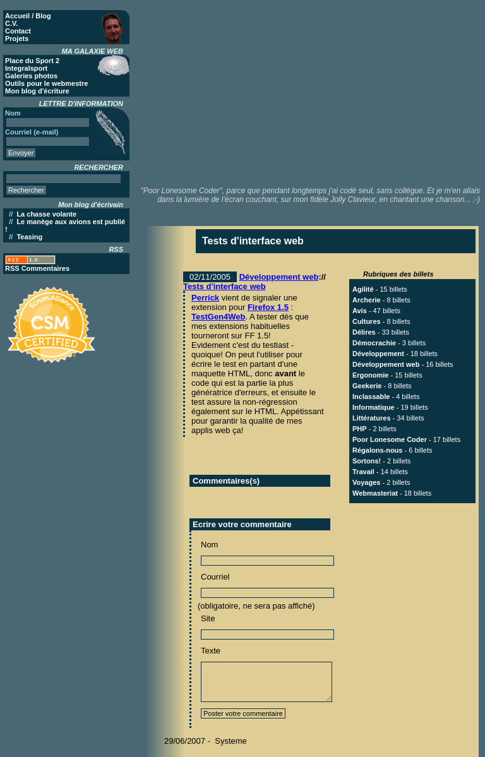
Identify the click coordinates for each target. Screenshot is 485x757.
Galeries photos (31, 76)
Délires (364, 332)
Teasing (29, 237)
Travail (363, 471)
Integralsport (26, 68)
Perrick (205, 297)
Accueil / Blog (28, 16)
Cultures (366, 321)
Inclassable (371, 396)
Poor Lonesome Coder (389, 439)
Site (208, 618)
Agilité (363, 289)
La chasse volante (46, 214)
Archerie (366, 300)
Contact (18, 31)
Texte (210, 650)
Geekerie (366, 386)
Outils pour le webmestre (46, 83)
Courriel (215, 576)
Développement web (279, 277)
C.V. (11, 23)
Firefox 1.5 (268, 307)
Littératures (371, 418)
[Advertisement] (315, 91)
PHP (359, 428)
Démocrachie (374, 343)
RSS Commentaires (37, 268)
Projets (16, 38)
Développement (378, 353)
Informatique (373, 407)
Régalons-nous (377, 450)
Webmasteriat (375, 493)
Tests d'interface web (224, 286)
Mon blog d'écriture (37, 91)
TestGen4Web (218, 316)
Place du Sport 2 (32, 60)
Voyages (366, 482)
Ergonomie (370, 375)
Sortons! (366, 461)
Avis (359, 310)
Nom (209, 544)
